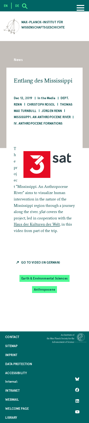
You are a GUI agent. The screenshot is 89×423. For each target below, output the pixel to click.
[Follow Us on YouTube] (77, 411)
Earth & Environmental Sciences (44, 278)
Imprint (11, 355)
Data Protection (18, 364)
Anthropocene (44, 289)
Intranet (12, 390)
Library (11, 417)
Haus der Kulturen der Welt (37, 224)
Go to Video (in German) (40, 262)
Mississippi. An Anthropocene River (42, 117)
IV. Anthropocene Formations (38, 123)
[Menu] (80, 8)
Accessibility (16, 373)
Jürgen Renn (52, 110)
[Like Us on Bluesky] (77, 379)
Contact (12, 337)
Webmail (12, 399)
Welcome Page (17, 408)
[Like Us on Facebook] (77, 390)
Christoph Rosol (41, 104)
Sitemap (11, 346)
